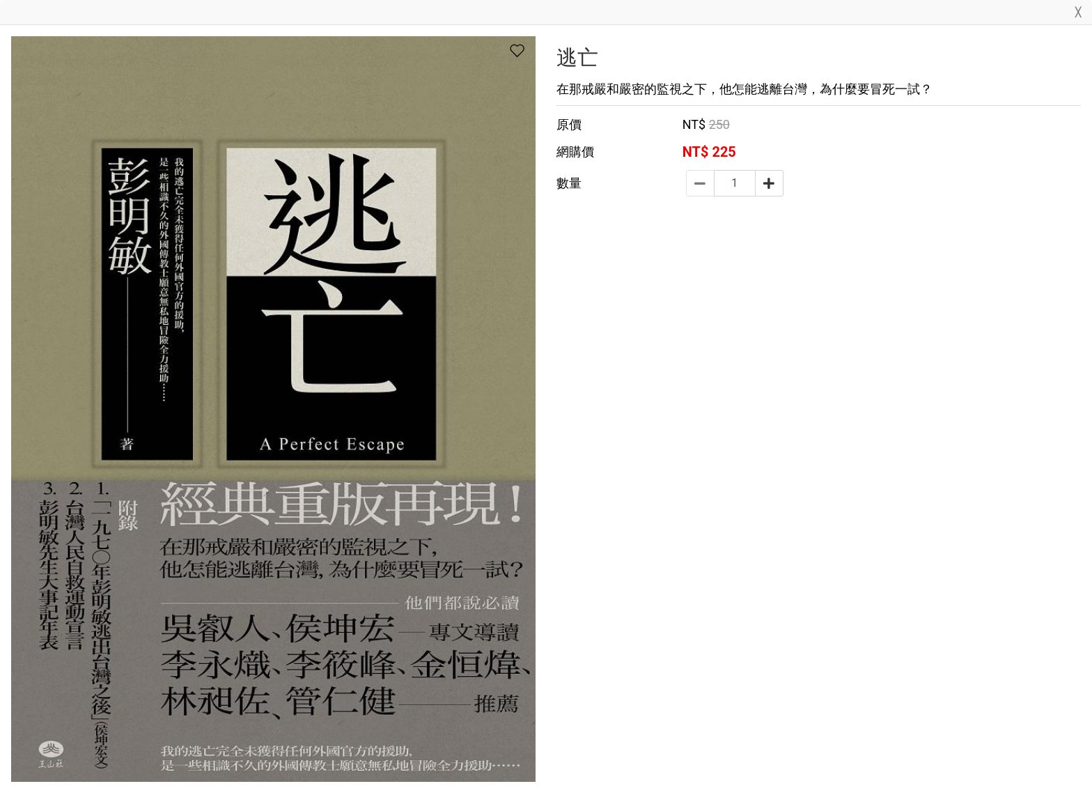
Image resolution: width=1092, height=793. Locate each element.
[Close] (1078, 15)
